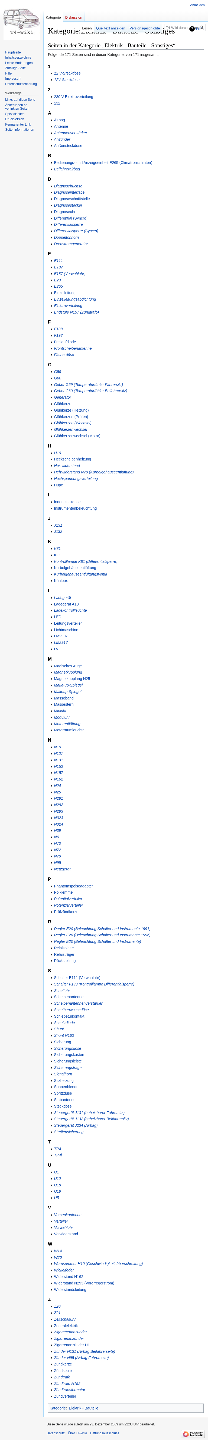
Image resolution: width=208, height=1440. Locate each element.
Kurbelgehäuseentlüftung (75, 568)
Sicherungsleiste (68, 1061)
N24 (57, 785)
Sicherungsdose (67, 1048)
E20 (57, 280)
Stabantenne (64, 1100)
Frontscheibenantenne (73, 348)
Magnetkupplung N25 (72, 679)
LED (57, 617)
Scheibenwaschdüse (71, 1010)
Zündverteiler (65, 1396)
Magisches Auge (68, 666)
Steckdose (63, 1106)
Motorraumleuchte (69, 730)
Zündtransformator (69, 1390)
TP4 (57, 1149)
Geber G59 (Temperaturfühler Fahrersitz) (88, 384)
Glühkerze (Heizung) (71, 410)
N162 (58, 779)
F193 (58, 335)
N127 (58, 753)
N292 (58, 805)
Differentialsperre (68, 224)
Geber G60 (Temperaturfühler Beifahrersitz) (90, 391)
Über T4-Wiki (77, 1433)
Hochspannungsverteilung (76, 478)
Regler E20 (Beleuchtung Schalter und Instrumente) (97, 941)
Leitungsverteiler (68, 623)
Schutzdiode (64, 1023)
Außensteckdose (68, 145)
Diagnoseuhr (64, 212)
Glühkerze (62, 404)
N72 (57, 850)
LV (56, 649)
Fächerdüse (64, 354)
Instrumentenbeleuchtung (75, 508)
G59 (57, 371)
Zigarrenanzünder (69, 1338)
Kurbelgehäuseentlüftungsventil (80, 574)
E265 (58, 286)
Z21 (57, 1313)
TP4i (58, 1155)
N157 (58, 773)
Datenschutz (56, 1433)
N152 (58, 766)
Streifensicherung (68, 1132)
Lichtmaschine (66, 630)
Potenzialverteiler (68, 905)
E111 (58, 260)
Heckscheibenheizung (72, 459)
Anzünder (62, 139)
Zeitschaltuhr (65, 1319)
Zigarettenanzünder (70, 1332)
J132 (58, 531)
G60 (57, 378)
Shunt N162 (64, 1035)
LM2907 (61, 636)
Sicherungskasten (69, 1054)
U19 (57, 1191)
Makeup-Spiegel (67, 691)
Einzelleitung (64, 293)
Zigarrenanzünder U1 (72, 1345)
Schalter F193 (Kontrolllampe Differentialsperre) (94, 984)
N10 (57, 747)
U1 (56, 1172)
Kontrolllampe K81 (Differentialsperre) (85, 561)
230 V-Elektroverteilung (73, 97)
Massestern (63, 704)
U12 (57, 1178)
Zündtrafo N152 (67, 1383)
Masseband (63, 698)
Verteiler (61, 1221)
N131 (58, 760)
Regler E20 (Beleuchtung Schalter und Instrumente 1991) (102, 929)
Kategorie (58, 1408)
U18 (57, 1185)
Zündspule (63, 1370)
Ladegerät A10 (66, 604)
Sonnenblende (66, 1087)
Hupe (58, 485)
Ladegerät (62, 597)
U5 (56, 1198)
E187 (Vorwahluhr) (69, 273)
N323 (58, 818)
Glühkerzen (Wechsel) (72, 423)
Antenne (61, 126)
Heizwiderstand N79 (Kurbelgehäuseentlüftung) (94, 472)
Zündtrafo (62, 1377)
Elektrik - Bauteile (83, 1408)
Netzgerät (62, 869)
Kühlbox (61, 580)
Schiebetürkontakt (69, 1016)
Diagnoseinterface (69, 192)
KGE (58, 555)
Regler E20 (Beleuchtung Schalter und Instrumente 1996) (102, 935)
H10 (57, 453)
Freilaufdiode (65, 342)
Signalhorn (63, 1074)
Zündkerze (63, 1364)
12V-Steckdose (66, 80)
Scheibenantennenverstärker (78, 1003)
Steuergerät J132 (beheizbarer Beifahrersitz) (91, 1119)
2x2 (57, 103)
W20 (58, 1257)
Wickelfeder (64, 1270)
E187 (58, 267)
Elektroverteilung (68, 306)
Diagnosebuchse (68, 186)
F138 (58, 329)
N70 (57, 843)
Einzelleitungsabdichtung (75, 299)
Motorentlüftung (67, 724)
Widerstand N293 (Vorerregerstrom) (84, 1283)
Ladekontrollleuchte (70, 610)
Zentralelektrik (66, 1326)
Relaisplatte (64, 948)
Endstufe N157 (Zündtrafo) (76, 312)
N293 (58, 811)
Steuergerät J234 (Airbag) (76, 1125)
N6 (56, 837)
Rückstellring (65, 960)
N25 (57, 792)
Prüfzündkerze (66, 912)
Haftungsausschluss (104, 1433)
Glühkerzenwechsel (70, 429)
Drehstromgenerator (71, 244)
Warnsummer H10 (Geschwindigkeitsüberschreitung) (98, 1263)
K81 (57, 548)
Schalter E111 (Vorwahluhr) (77, 977)
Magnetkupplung (68, 672)
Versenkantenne (67, 1215)
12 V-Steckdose (67, 73)
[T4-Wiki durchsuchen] (185, 27)
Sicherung (62, 1042)
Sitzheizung (63, 1080)
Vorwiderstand (66, 1234)
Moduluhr (62, 717)
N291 (58, 798)
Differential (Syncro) (70, 218)
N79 (57, 856)
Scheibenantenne (68, 997)
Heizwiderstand (67, 465)
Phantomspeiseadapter (73, 886)
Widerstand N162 (68, 1276)
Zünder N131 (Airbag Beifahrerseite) (84, 1351)
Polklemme (63, 892)
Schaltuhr (62, 990)
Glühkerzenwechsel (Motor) (77, 436)
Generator (62, 397)
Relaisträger (64, 954)
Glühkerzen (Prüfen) (71, 417)
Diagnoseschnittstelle (72, 199)
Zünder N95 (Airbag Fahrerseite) (81, 1357)
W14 (58, 1251)
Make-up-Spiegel (68, 685)
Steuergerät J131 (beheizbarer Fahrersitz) (89, 1113)
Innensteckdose (67, 502)
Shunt (59, 1029)
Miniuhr (60, 711)
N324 (58, 824)
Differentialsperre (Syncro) (76, 231)
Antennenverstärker (70, 133)
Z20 (57, 1306)
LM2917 (61, 642)
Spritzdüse (63, 1093)
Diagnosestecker (68, 205)
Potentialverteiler (68, 899)
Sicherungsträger (68, 1067)
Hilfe (200, 29)
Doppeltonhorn (66, 237)
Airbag (59, 120)
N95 (57, 862)
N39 (57, 830)
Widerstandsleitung (70, 1289)
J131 (58, 525)
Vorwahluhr (63, 1227)
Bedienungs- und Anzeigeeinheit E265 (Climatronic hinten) (103, 162)
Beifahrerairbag (67, 169)
